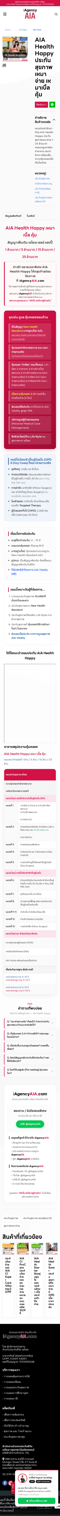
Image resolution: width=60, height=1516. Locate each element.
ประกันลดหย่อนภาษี (43, 190)
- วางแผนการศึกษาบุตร (15, 1393)
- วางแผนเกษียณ (11, 1382)
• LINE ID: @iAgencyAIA (23, 1179)
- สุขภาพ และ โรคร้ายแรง (16, 1431)
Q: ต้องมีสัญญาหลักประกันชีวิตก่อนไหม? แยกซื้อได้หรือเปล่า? (30, 1059)
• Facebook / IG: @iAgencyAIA (27, 1171)
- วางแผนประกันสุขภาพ (15, 1387)
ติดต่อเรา (41, 104)
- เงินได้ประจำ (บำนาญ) (15, 1425)
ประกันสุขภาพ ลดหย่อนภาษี (37, 1218)
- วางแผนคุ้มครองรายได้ (16, 1376)
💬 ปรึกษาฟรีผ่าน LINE (38, 1501)
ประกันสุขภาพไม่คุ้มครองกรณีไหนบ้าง (27, 356)
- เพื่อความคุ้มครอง (13, 1414)
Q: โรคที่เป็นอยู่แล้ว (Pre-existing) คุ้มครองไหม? (30, 1071)
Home (7, 29)
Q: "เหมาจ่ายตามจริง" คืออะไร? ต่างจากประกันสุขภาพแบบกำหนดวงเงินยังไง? (30, 1023)
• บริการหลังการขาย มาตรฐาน (25, 1153)
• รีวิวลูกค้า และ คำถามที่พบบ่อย (25, 1142)
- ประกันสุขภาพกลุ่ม (13, 1436)
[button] (56, 14)
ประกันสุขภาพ (42, 179)
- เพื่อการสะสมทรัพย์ (13, 1420)
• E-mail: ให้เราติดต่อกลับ (23, 1184)
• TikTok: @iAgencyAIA (23, 1175)
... (14, 29)
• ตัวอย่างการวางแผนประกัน (24, 1147)
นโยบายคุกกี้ (8, 1510)
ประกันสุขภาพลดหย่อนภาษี (29, 29)
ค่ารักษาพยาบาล (43, 184)
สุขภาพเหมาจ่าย (12, 1226)
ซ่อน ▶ (15, 1488)
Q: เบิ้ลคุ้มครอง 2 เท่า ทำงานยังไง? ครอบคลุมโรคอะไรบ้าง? (30, 1035)
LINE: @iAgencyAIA (30, 1124)
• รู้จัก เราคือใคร (25, 1159)
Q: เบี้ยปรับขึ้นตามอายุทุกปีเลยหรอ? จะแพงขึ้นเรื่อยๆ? (30, 1047)
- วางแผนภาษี (10, 1398)
